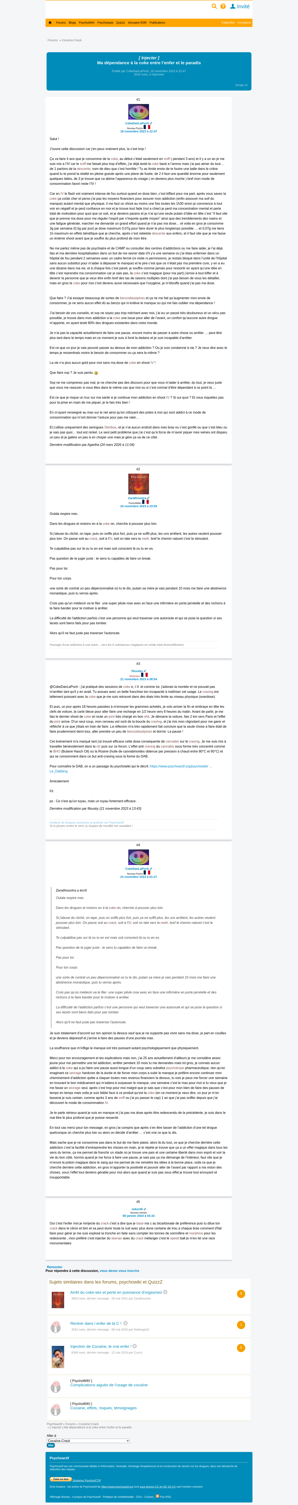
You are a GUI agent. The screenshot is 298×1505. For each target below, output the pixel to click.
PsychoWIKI (87, 22)
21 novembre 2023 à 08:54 (138, 679)
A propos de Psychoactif (86, 1496)
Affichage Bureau (60, 1496)
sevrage (75, 1073)
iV (110, 538)
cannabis (172, 741)
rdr (98, 746)
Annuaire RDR (137, 22)
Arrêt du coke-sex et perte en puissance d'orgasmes (116, 1292)
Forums (61, 22)
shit (146, 716)
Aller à (88, 1441)
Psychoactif (54, 1424)
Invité (238, 6)
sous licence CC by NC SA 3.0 (158, 1486)
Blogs (72, 22)
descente (83, 169)
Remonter (54, 1267)
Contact (148, 1496)
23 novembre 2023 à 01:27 (138, 876)
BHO (56, 751)
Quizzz (120, 22)
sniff (167, 159)
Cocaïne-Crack (72, 40)
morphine (196, 1233)
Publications (157, 22)
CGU (139, 1496)
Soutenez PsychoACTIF (75, 1480)
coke (114, 159)
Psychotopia (105, 22)
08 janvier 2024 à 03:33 (139, 1215)
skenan (116, 1238)
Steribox (110, 427)
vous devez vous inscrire (119, 1271)
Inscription (244, 22)
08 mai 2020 (120, 1329)
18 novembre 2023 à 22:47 (138, 131)
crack (93, 538)
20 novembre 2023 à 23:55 (138, 506)
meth (145, 538)
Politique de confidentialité (118, 1496)
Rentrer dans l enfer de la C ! (96, 1323)
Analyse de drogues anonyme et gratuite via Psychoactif (87, 822)
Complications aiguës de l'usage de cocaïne (109, 1385)
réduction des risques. (63, 1469)
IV (62, 193)
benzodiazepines (132, 298)
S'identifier (228, 22)
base (140, 1223)
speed (174, 1238)
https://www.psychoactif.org (117, 1486)
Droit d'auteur (57, 1486)
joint (112, 716)
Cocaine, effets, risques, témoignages (103, 1408)
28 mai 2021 (120, 1298)
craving (208, 691)
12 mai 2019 (120, 1352)
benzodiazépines (139, 731)
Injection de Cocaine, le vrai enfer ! (100, 1346)
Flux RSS (163, 1496)
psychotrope (175, 1068)
